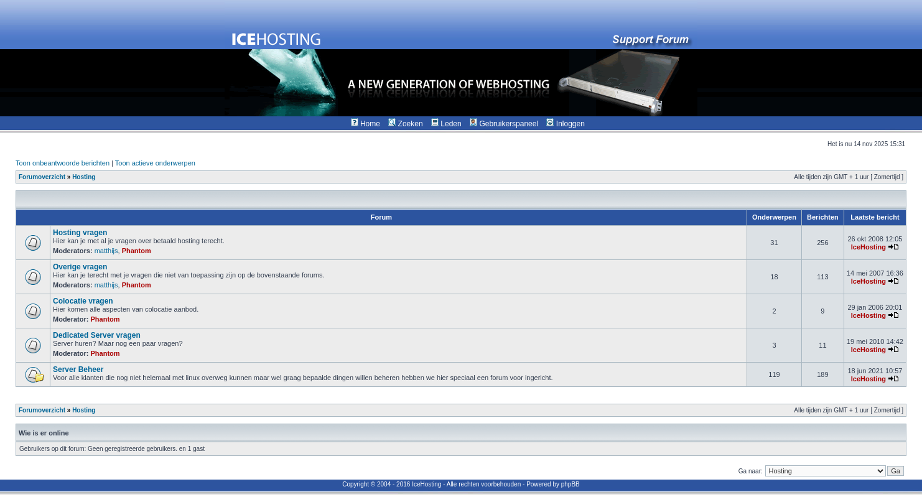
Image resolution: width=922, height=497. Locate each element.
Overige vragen (80, 266)
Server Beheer (78, 369)
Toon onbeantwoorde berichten (62, 163)
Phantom (136, 250)
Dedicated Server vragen (97, 335)
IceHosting (868, 247)
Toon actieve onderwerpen (155, 163)
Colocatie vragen (83, 301)
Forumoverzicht (42, 177)
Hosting (83, 177)
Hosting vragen (80, 232)
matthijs (106, 250)
